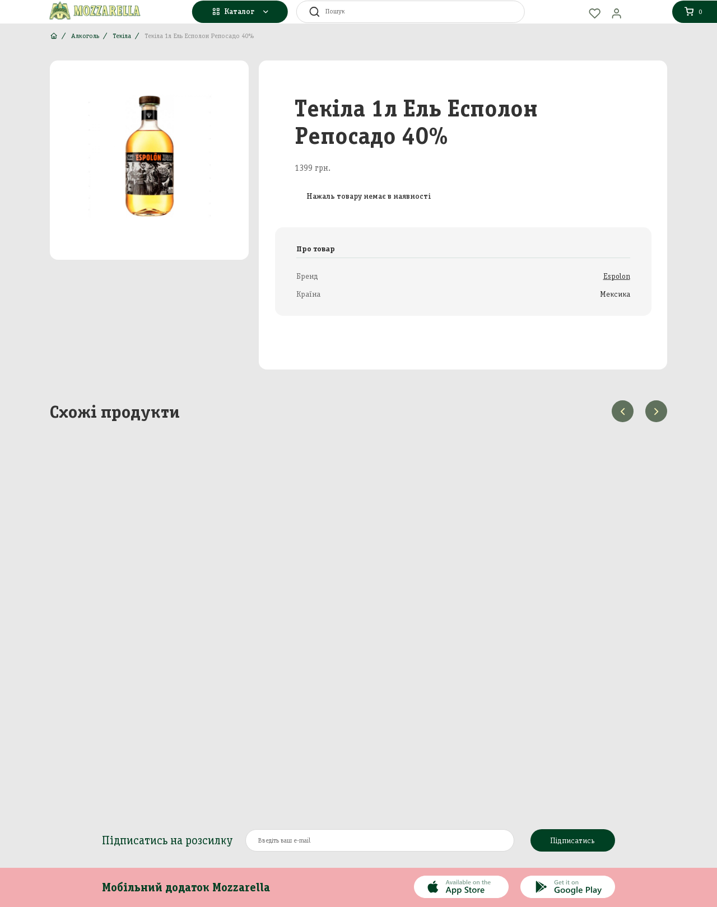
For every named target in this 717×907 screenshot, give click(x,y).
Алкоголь (85, 36)
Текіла (122, 36)
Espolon (616, 276)
